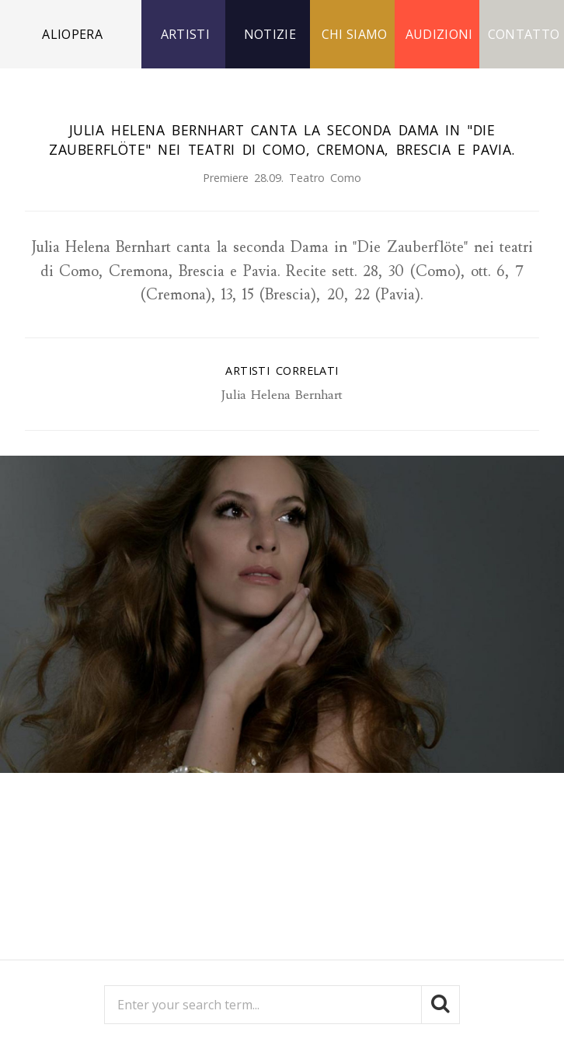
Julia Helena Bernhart (282, 395)
